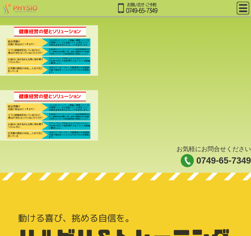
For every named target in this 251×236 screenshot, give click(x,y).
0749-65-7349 (223, 161)
